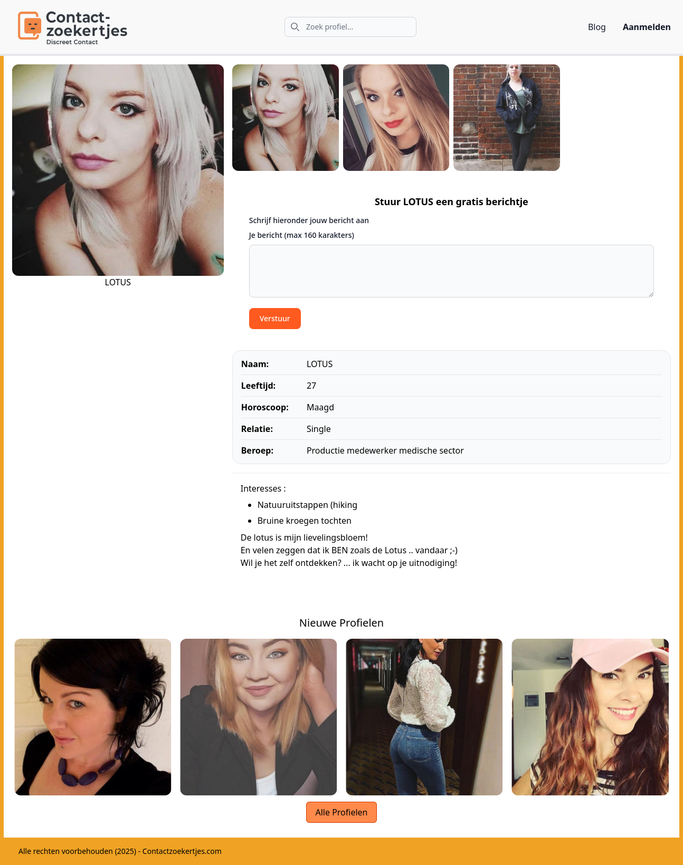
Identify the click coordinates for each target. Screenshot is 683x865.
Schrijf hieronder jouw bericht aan (309, 220)
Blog (597, 27)
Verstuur (275, 318)
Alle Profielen (341, 812)
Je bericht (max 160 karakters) (301, 235)
